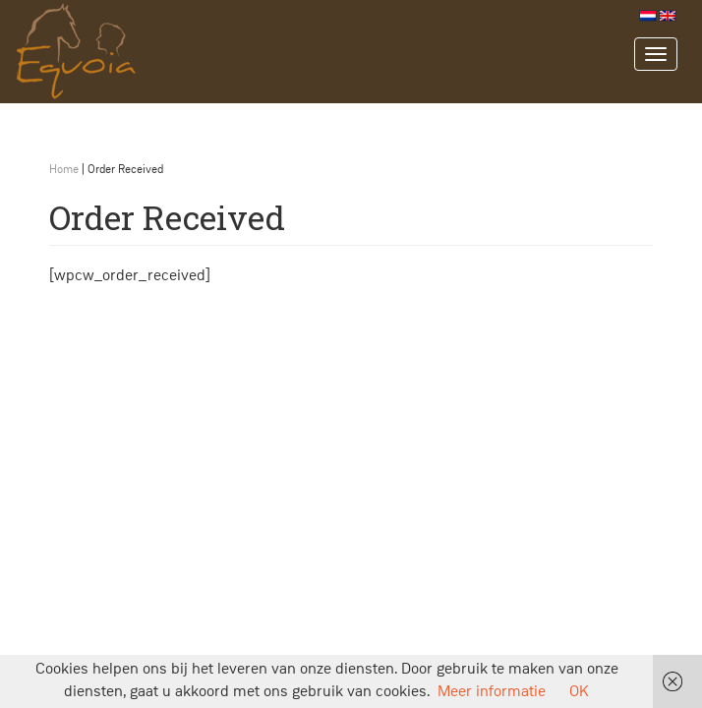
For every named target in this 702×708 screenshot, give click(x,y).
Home (64, 170)
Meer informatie (492, 692)
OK (579, 692)
